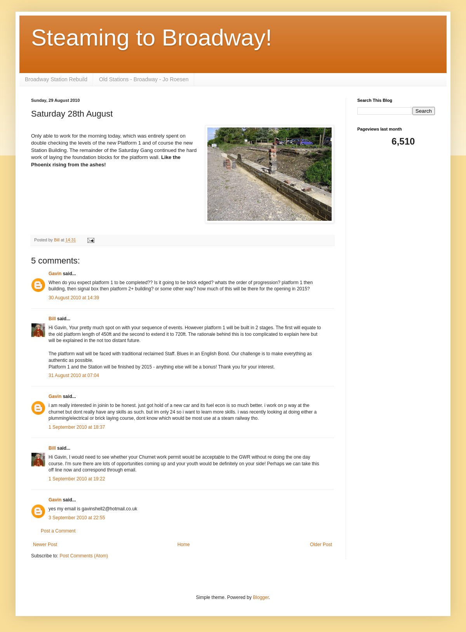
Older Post (321, 544)
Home (183, 544)
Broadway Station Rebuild (56, 79)
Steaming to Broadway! (151, 37)
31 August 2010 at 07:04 (74, 375)
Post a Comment (58, 531)
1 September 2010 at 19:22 (77, 479)
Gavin (55, 273)
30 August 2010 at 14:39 (74, 297)
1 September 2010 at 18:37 (77, 427)
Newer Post (45, 544)
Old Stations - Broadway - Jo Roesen (143, 79)
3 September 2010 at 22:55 (77, 517)
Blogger (261, 597)
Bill (52, 318)
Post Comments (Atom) (83, 556)
